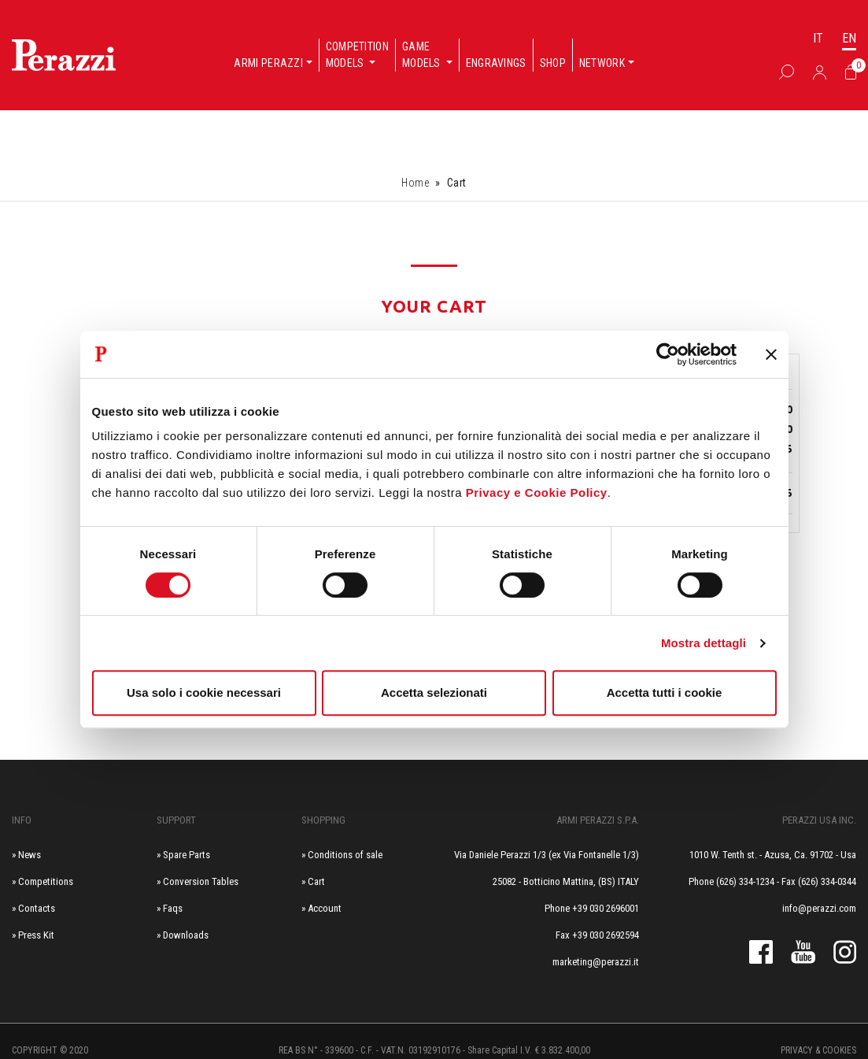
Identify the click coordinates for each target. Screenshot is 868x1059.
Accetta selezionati (434, 692)
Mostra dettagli (703, 643)
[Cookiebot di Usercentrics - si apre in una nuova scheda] (668, 354)
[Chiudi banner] (771, 354)
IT (818, 38)
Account (325, 908)
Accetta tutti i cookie (664, 692)
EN (849, 38)
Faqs (173, 908)
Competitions (45, 881)
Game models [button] (422, 54)
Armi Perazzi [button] (268, 63)
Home (415, 182)
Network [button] (602, 63)
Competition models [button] (357, 54)
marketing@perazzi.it (595, 962)
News (29, 855)
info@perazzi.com (819, 908)
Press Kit (36, 935)
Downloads (186, 935)
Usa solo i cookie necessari (204, 692)
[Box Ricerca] (786, 71)
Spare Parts (186, 855)
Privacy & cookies (818, 1050)
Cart (316, 881)
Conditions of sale (345, 855)
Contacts (36, 908)
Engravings (496, 63)
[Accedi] (819, 71)
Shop (553, 63)
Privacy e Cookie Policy (537, 492)
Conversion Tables (200, 881)
